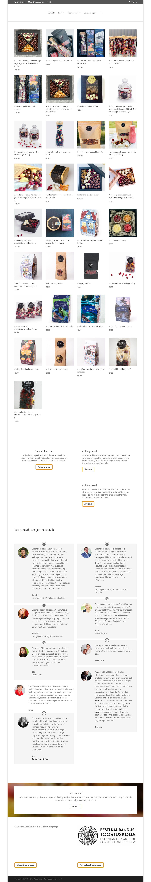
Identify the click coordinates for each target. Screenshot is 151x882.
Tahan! (75, 806)
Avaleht (51, 13)
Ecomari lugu (89, 13)
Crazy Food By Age (40, 759)
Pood (60, 13)
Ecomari (98, 700)
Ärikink (88, 469)
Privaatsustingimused (90, 865)
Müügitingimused (25, 865)
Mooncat (58, 879)
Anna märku (44, 466)
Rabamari (38, 879)
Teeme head (73, 13)
